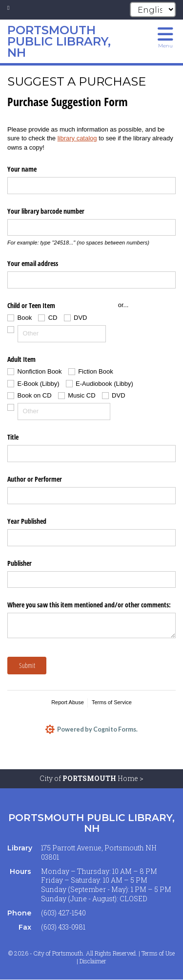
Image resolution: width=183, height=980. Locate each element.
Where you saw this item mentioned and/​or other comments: (89, 604)
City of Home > (91, 778)
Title (13, 437)
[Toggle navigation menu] (165, 36)
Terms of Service (112, 702)
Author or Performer (34, 479)
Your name (22, 169)
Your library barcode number (45, 211)
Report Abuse (67, 702)
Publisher (19, 563)
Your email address (32, 263)
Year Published (26, 521)
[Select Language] (153, 9)
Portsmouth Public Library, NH (91, 823)
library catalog (77, 138)
